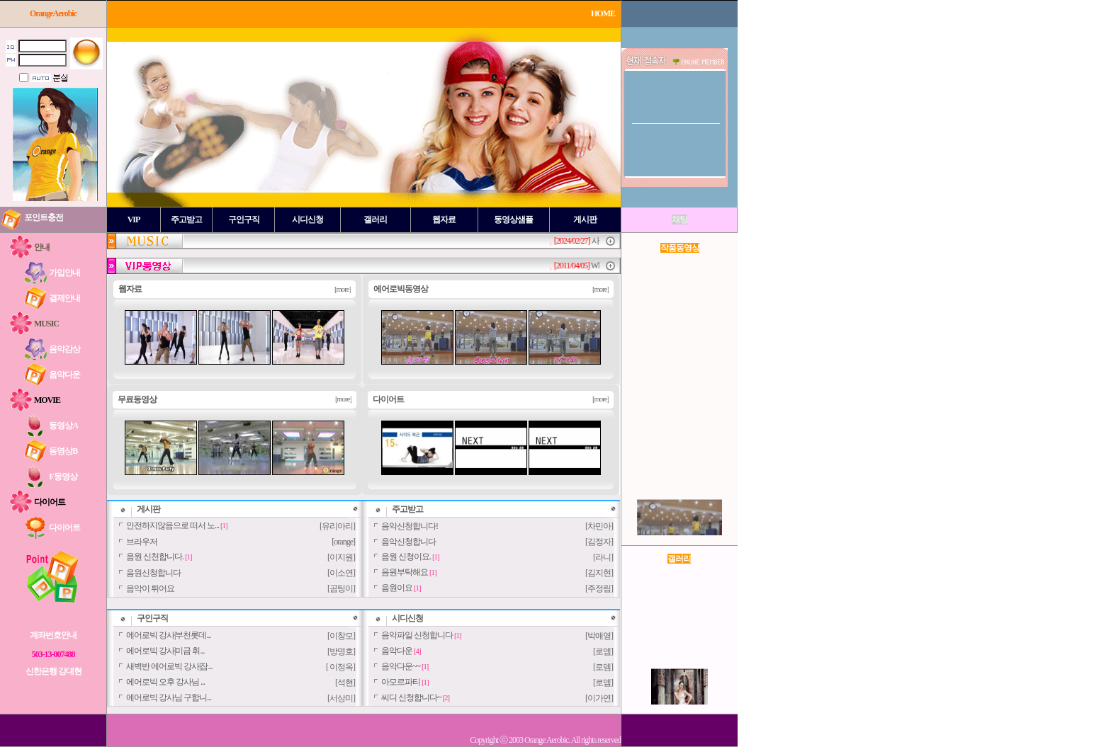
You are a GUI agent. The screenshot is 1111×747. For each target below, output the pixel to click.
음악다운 (396, 651)
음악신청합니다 (408, 542)
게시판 (148, 509)
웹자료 (130, 289)
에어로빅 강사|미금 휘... (165, 651)
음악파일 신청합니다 (417, 635)
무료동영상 (137, 399)
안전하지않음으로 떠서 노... (172, 525)
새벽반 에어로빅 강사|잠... (169, 666)
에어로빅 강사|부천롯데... (168, 635)
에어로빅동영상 (400, 289)
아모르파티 (400, 682)
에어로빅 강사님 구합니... (168, 697)
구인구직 (152, 618)
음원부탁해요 (404, 572)
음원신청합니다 (153, 573)
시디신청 (407, 618)
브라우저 (141, 542)
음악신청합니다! (409, 526)
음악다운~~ (400, 666)
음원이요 (396, 588)
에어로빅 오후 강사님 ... (165, 682)
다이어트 (388, 399)
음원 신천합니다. (155, 556)
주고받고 (407, 509)
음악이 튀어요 (150, 588)
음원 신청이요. (406, 556)
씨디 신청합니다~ (411, 697)
